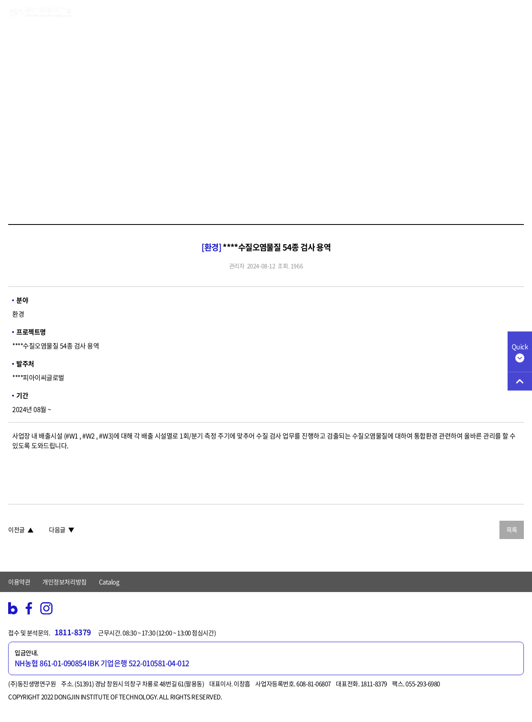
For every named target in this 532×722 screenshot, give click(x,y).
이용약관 (19, 581)
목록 (511, 529)
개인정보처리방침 (64, 581)
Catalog (109, 581)
